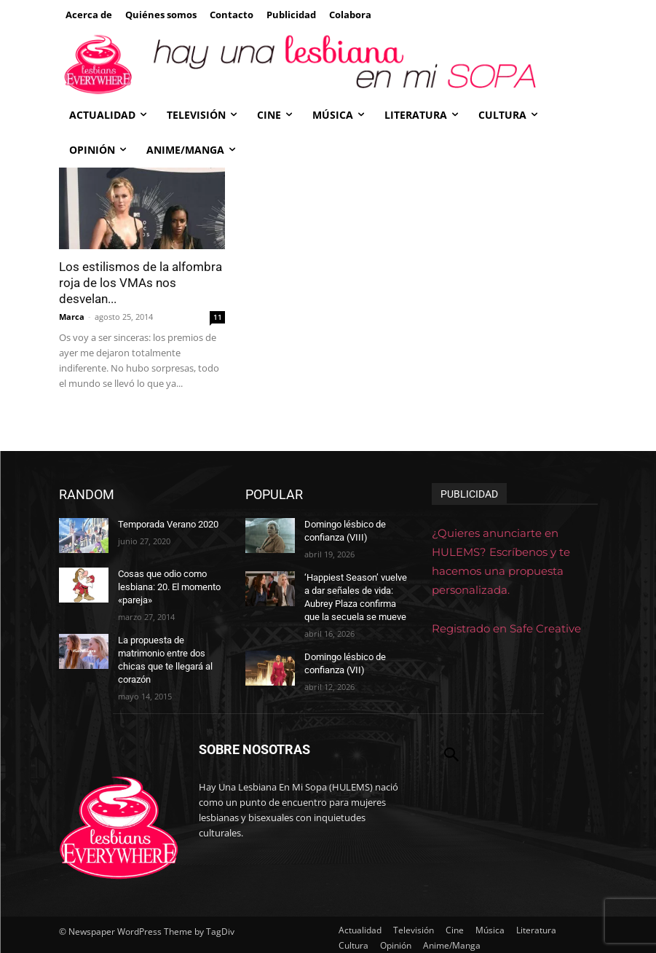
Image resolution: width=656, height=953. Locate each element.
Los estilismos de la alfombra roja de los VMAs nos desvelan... (140, 282)
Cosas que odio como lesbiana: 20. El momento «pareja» (168, 585)
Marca (71, 316)
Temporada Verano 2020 (167, 524)
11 (217, 317)
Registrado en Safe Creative (506, 628)
